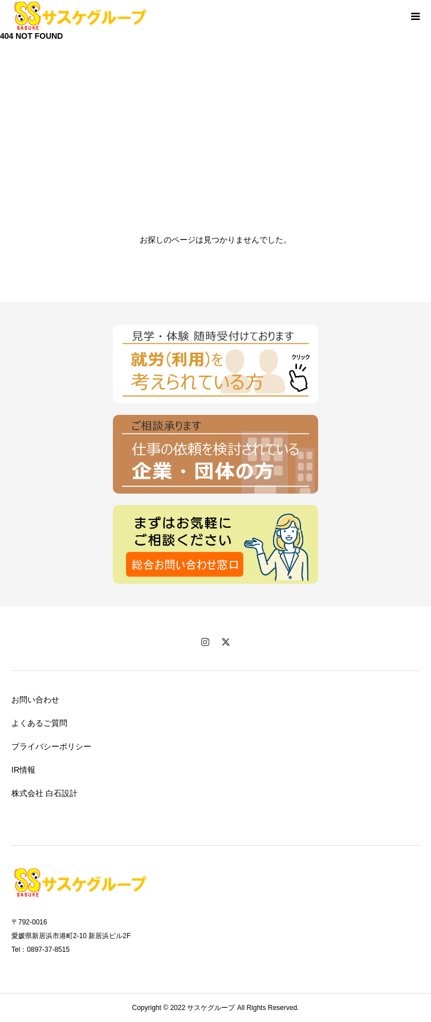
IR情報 (23, 769)
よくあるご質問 (39, 723)
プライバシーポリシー (51, 746)
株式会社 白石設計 (44, 793)
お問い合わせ (35, 699)
